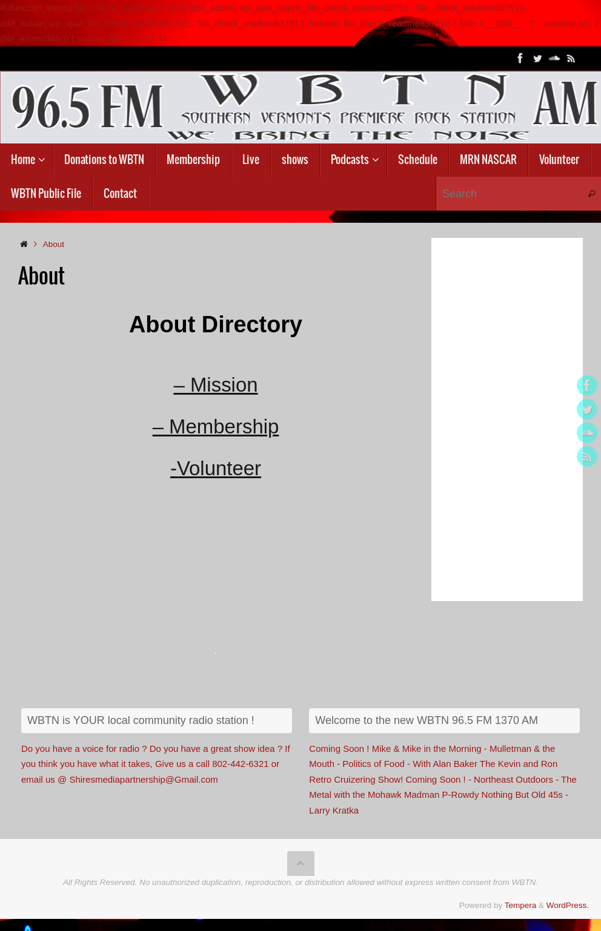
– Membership (215, 426)
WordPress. (567, 905)
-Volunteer (216, 469)
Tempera (521, 905)
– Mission (215, 384)
